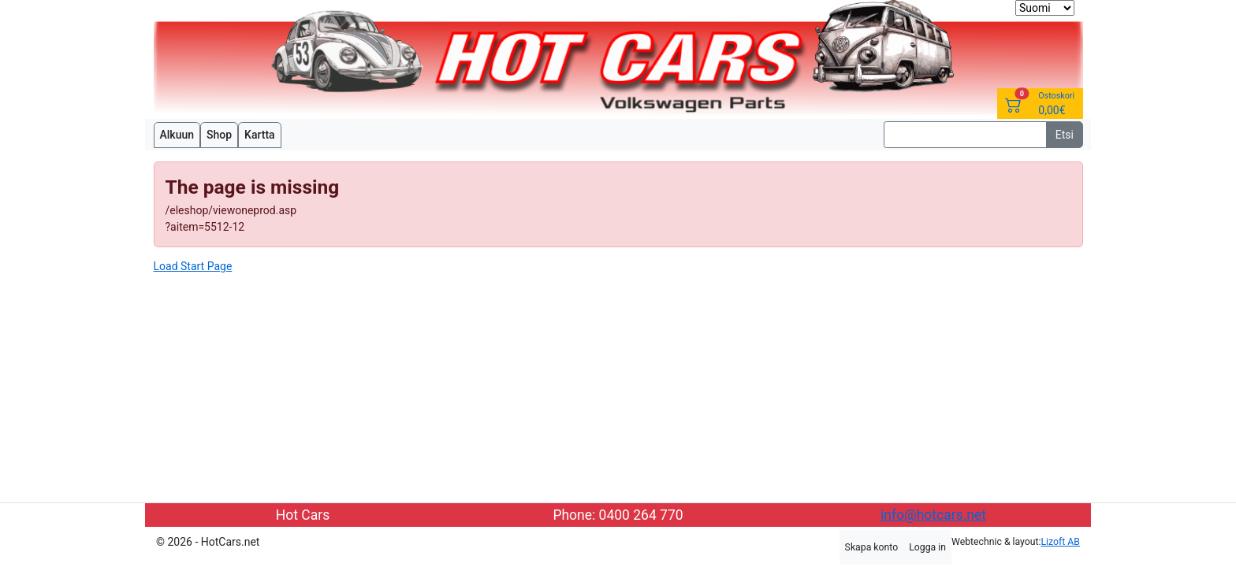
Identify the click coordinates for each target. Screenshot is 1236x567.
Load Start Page (193, 266)
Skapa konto (872, 547)
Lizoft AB (1060, 541)
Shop (219, 134)
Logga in (927, 547)
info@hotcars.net (933, 515)
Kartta (259, 134)
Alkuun (177, 134)
